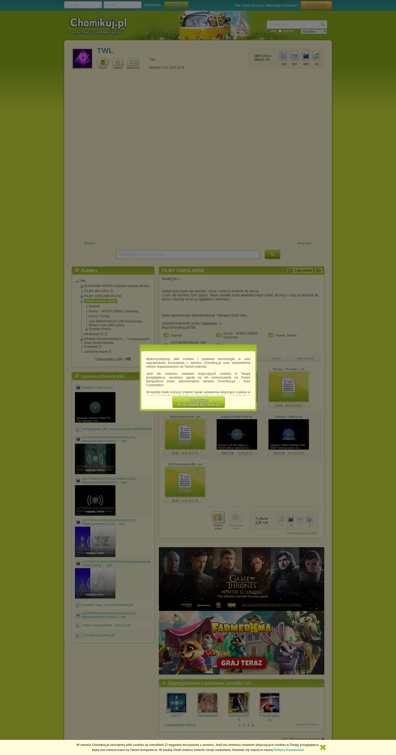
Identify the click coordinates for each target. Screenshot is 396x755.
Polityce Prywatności (289, 750)
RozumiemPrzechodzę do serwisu (199, 402)
